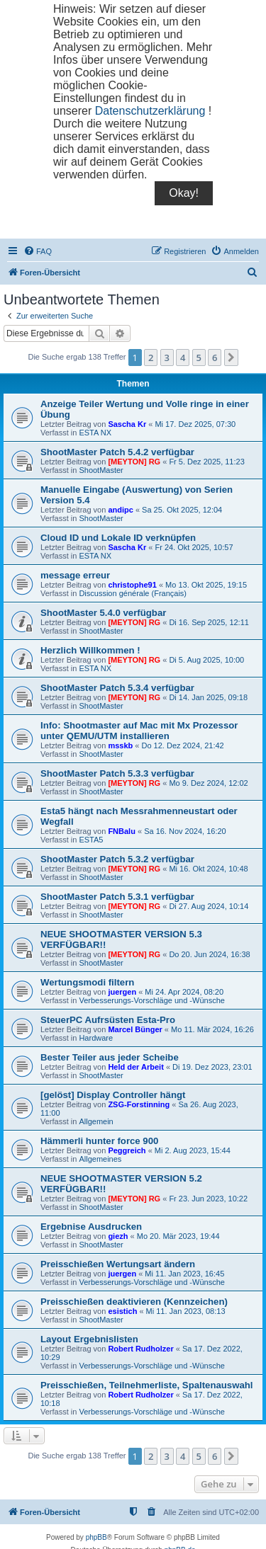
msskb (120, 745)
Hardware (96, 1038)
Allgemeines (100, 1159)
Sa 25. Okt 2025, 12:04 (182, 509)
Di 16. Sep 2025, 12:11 (209, 622)
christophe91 (132, 585)
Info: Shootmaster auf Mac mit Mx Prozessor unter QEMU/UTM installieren (139, 730)
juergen (122, 992)
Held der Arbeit (135, 1067)
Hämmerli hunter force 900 (99, 1141)
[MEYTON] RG (134, 461)
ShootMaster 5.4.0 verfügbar (103, 612)
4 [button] (182, 357)
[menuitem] (37, 251)
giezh (118, 1236)
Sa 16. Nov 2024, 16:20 (185, 831)
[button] (231, 357)
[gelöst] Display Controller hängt (112, 1095)
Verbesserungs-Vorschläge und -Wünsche (151, 1000)
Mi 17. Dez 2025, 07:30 (195, 424)
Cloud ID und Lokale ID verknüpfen (118, 537)
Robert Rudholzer (140, 1348)
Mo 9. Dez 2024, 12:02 (208, 783)
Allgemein (96, 1121)
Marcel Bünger (135, 1029)
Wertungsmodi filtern (87, 982)
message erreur (75, 575)
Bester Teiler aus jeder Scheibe (109, 1057)
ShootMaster (101, 470)
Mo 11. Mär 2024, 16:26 (212, 1029)
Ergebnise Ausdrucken (91, 1226)
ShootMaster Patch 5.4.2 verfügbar (117, 452)
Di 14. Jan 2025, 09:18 (208, 697)
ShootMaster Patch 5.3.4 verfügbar (117, 687)
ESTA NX (95, 432)
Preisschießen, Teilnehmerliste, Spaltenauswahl (146, 1385)
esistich (122, 1311)
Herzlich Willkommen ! (90, 650)
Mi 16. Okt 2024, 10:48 (208, 868)
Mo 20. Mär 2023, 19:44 (178, 1236)
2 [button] (150, 357)
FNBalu (121, 831)
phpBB (96, 1537)
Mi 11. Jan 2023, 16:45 (184, 1273)
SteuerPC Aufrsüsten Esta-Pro (107, 1019)
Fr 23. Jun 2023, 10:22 (208, 1198)
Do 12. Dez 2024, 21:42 (182, 745)
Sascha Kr (127, 424)
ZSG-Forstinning (139, 1104)
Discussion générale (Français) (133, 593)
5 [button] (198, 357)
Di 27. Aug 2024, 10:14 (208, 906)
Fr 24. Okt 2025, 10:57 (194, 547)
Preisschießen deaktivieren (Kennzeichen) (134, 1301)
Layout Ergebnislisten (89, 1339)
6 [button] (214, 357)
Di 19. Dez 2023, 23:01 (212, 1067)
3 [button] (167, 357)
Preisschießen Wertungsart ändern (117, 1264)
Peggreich (126, 1150)
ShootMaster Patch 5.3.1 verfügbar (117, 896)
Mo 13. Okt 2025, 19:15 (206, 585)
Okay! (184, 193)
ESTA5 (91, 839)
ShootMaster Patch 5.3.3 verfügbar (117, 773)
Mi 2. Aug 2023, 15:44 (193, 1150)
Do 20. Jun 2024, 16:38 (209, 954)
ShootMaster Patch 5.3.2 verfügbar (117, 859)
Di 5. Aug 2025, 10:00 (206, 660)
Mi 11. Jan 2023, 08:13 (186, 1311)
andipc (120, 509)
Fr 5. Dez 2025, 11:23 (206, 461)
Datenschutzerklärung (150, 111)
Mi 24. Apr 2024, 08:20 (184, 992)
